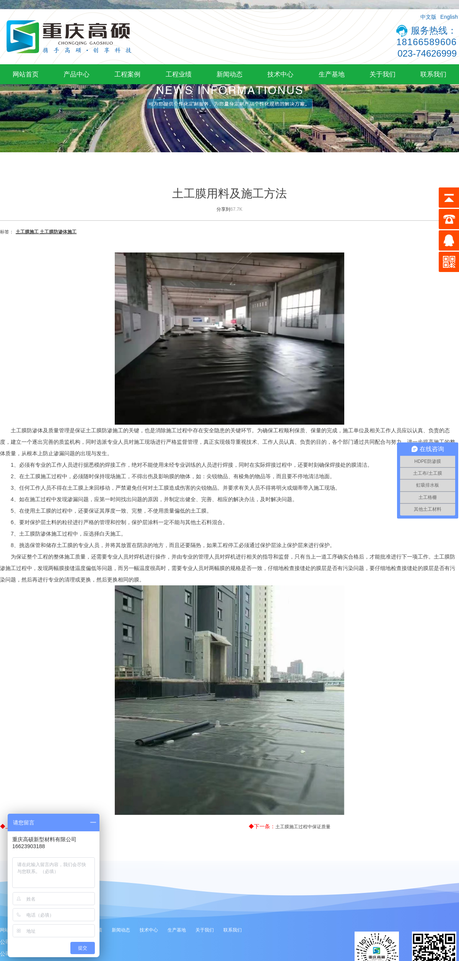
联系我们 (433, 74)
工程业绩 (179, 74)
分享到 (223, 209)
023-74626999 (427, 53)
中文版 (428, 17)
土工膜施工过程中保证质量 (302, 826)
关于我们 (382, 74)
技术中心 (280, 74)
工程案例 (127, 74)
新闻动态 (229, 74)
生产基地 (332, 74)
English (449, 17)
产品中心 (76, 74)
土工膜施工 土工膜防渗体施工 (46, 232)
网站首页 (26, 74)
